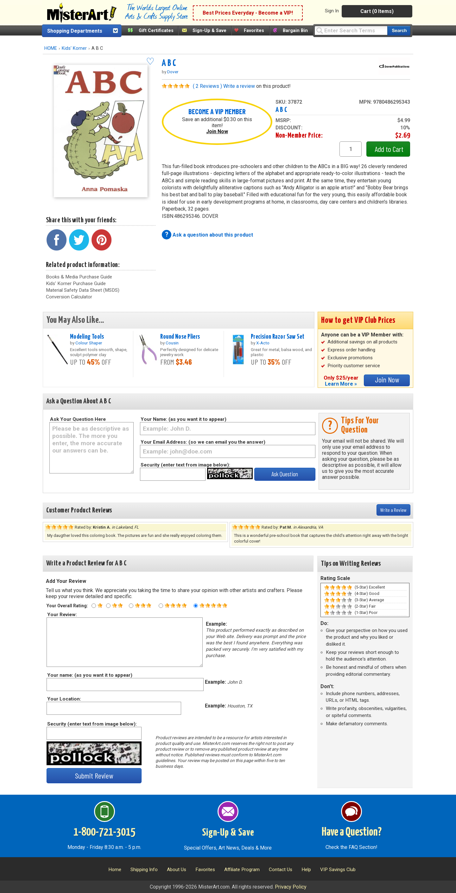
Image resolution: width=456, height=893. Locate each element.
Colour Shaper (88, 342)
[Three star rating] (131, 605)
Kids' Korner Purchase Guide (76, 283)
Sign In (332, 11)
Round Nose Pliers (180, 337)
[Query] (350, 30)
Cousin (172, 342)
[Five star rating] (195, 605)
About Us (176, 869)
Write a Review (393, 510)
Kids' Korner (74, 48)
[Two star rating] (108, 605)
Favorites (254, 30)
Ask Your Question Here (78, 419)
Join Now (217, 131)
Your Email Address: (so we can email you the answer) (203, 442)
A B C (169, 63)
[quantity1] (350, 149)
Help (306, 869)
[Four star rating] (160, 605)
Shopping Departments (74, 31)
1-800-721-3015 (104, 832)
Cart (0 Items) (377, 11)
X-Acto (262, 342)
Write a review (239, 86)
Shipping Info (144, 869)
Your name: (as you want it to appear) (89, 675)
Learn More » (341, 384)
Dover (173, 71)
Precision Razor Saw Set (278, 337)
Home (114, 869)
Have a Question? (352, 832)
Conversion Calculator (69, 297)
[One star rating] (93, 605)
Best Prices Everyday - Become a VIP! (248, 13)
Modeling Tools (87, 337)
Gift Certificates (156, 30)
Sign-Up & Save (209, 30)
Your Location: (64, 699)
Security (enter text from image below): (185, 465)
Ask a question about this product (213, 235)
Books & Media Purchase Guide (79, 277)
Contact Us (280, 869)
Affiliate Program (242, 869)
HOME (50, 48)
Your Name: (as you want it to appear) (183, 419)
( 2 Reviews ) (207, 86)
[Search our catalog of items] (398, 31)
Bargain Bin (295, 30)
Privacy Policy (291, 887)
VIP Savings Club (338, 869)
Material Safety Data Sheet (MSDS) (82, 290)
